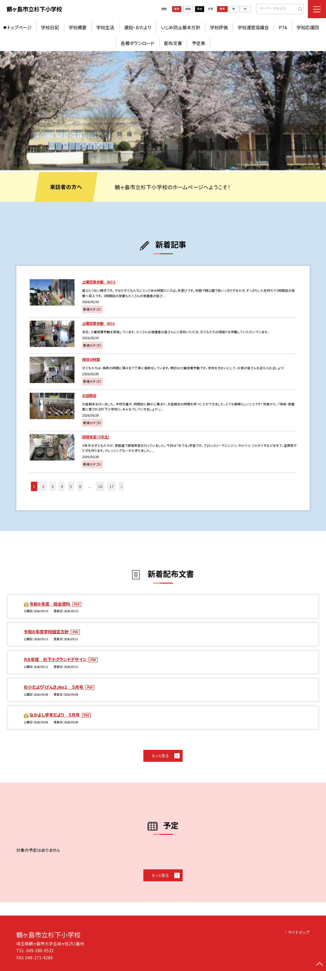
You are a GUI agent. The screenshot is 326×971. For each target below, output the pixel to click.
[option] (163, 110)
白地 (188, 9)
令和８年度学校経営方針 (47, 632)
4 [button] (62, 486)
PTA (283, 27)
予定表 (198, 43)
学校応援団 (308, 27)
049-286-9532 (40, 950)
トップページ (19, 27)
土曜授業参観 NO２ (98, 282)
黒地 (199, 9)
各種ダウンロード (137, 43)
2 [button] (43, 486)
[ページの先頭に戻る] (319, 964)
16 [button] (100, 486)
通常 (176, 9)
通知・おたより (137, 27)
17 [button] (111, 486)
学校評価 (219, 27)
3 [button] (52, 486)
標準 (222, 9)
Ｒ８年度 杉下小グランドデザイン (55, 659)
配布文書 (173, 43)
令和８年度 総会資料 (50, 604)
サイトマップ (299, 932)
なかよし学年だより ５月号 (55, 715)
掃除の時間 (91, 359)
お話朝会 (89, 395)
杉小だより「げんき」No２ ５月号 (54, 687)
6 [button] (80, 486)
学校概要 (78, 27)
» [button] (122, 486)
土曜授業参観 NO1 (98, 323)
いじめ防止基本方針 (180, 27)
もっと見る (160, 756)
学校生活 (105, 27)
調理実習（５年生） (96, 437)
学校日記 (50, 27)
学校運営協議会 (253, 27)
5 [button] (71, 486)
